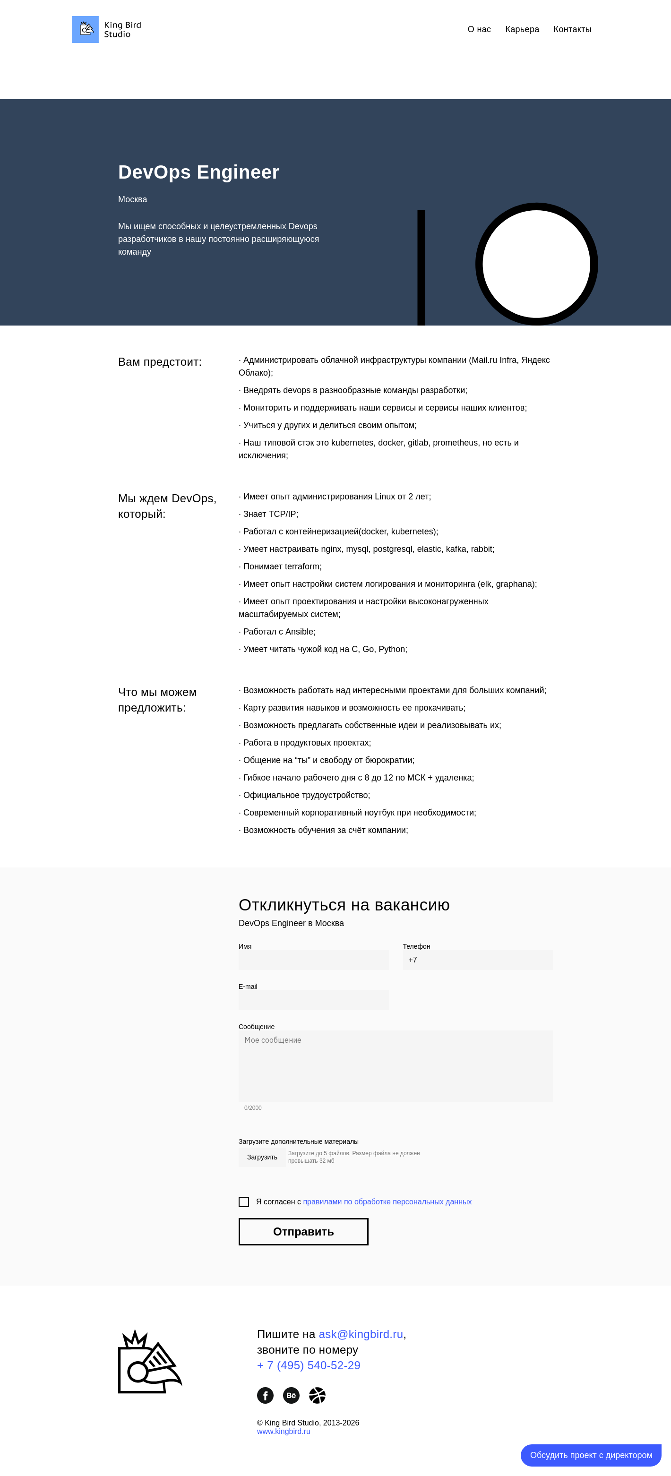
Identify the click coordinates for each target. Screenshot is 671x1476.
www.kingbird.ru (283, 1431)
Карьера (522, 29)
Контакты (573, 29)
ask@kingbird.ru (361, 1334)
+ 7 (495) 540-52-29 (309, 1365)
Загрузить (262, 1157)
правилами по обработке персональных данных (387, 1202)
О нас (479, 29)
